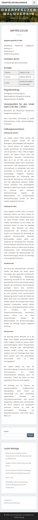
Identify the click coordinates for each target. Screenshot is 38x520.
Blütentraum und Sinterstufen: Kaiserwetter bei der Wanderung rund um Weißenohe (18, 456)
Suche (6, 431)
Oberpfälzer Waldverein (14, 2)
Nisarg (22, 517)
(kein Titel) (9, 477)
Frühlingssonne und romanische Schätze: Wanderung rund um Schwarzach (17, 484)
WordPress (29, 515)
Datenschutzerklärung (12, 503)
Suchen (30, 435)
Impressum (8, 500)
